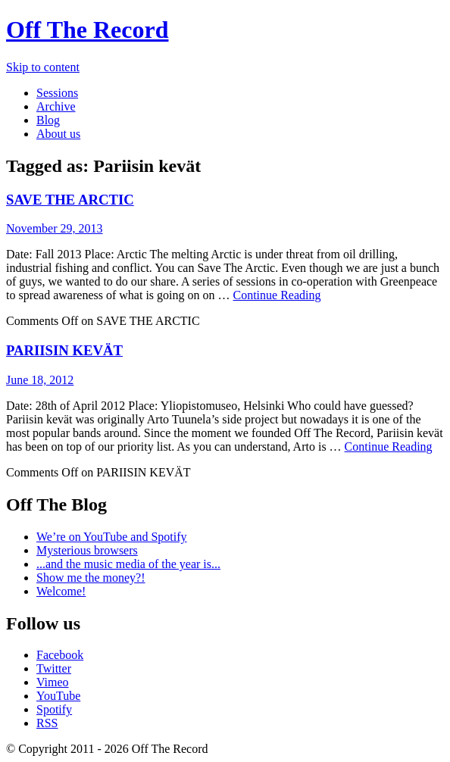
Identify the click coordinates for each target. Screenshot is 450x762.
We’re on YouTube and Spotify (111, 536)
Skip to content (43, 67)
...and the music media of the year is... (128, 563)
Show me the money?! (90, 577)
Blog (48, 120)
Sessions (57, 92)
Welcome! (61, 591)
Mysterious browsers (87, 550)
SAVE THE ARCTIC (70, 200)
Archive (56, 106)
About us (58, 133)
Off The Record (87, 29)
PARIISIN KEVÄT (64, 350)
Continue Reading (277, 295)
